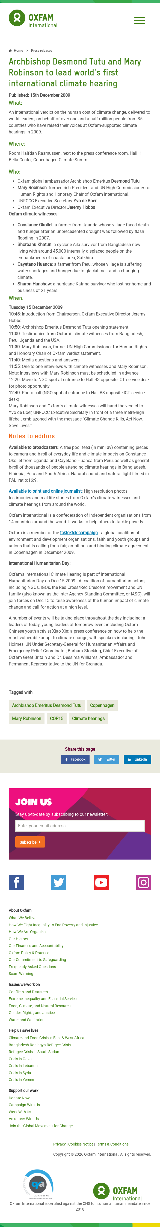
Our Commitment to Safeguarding (37, 959)
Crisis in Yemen (21, 1079)
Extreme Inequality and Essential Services (43, 999)
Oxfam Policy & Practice (29, 953)
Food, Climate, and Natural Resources (40, 1006)
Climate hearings (88, 718)
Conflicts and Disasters (28, 992)
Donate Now (19, 1098)
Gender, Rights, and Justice (32, 1012)
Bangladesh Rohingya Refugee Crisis (40, 1045)
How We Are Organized (28, 932)
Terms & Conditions (112, 1144)
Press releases (41, 50)
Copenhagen (102, 705)
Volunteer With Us (24, 1119)
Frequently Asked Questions (32, 967)
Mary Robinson (26, 718)
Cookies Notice (80, 1144)
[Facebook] (75, 759)
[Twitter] (106, 759)
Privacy (59, 1144)
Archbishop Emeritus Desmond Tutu (46, 705)
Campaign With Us (24, 1105)
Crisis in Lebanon (23, 1066)
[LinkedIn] (137, 759)
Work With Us (20, 1112)
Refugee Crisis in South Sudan (34, 1052)
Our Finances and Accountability (36, 945)
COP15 (56, 718)
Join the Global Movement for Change (41, 1126)
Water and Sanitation (27, 1020)
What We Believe (22, 918)
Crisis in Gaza (20, 1059)
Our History (18, 939)
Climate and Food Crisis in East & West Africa (46, 1038)
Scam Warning (21, 973)
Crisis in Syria (20, 1073)
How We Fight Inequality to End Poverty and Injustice (53, 925)
